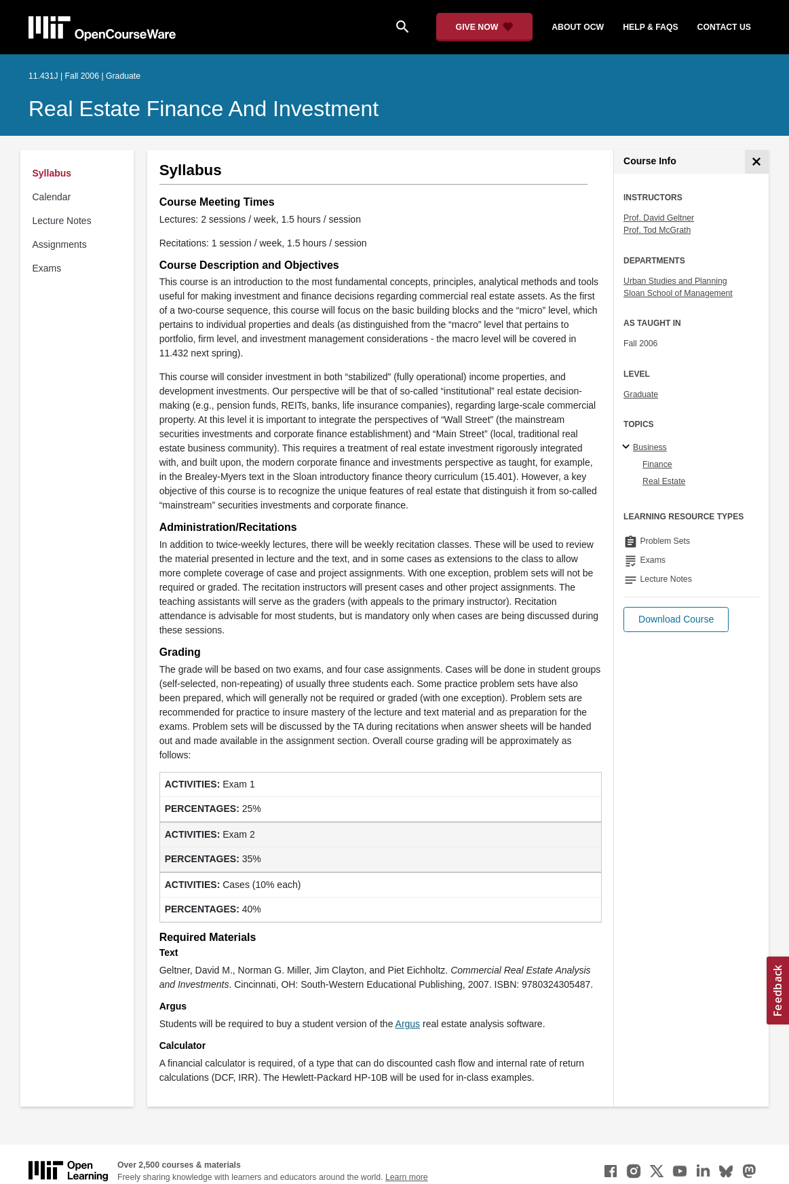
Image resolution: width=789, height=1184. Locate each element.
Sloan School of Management (678, 293)
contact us (724, 27)
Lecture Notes (62, 220)
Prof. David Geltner (658, 218)
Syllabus (52, 173)
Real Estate (663, 481)
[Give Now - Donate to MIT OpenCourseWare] (484, 27)
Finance (657, 464)
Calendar (52, 196)
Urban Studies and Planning (675, 281)
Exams (47, 268)
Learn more (406, 1177)
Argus (408, 1023)
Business (650, 447)
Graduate (640, 394)
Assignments (60, 244)
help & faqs (650, 27)
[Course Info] (757, 162)
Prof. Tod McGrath (657, 230)
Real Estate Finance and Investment (203, 108)
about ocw (578, 27)
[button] (676, 619)
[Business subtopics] (628, 447)
